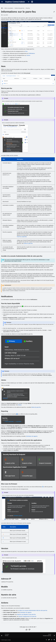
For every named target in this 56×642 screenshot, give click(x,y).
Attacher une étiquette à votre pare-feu (26, 614)
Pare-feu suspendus (22, 236)
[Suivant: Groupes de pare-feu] (48, 635)
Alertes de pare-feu (36, 407)
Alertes (20, 404)
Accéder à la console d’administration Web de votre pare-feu (32, 610)
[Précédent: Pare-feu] (5, 635)
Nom (26, 51)
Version (28, 55)
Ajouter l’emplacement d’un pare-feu (27, 616)
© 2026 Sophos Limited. (6, 639)
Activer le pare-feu (28, 243)
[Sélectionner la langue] (32, 1)
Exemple (6, 98)
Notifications (32, 53)
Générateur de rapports (31, 436)
